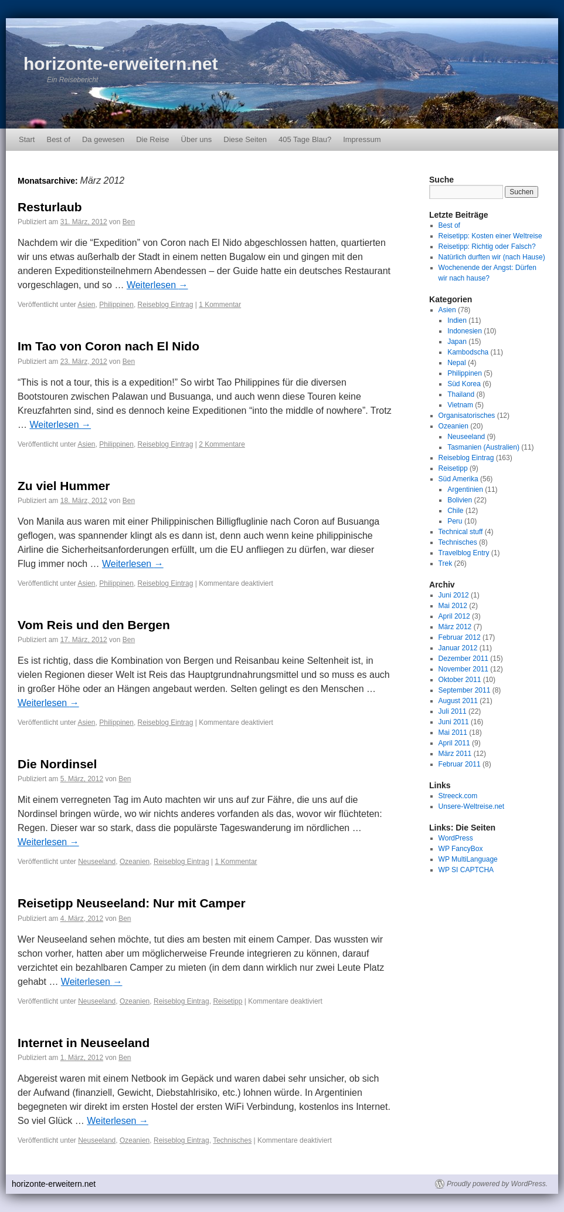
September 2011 (465, 690)
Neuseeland (96, 861)
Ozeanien (135, 861)
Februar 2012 (460, 637)
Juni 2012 (454, 595)
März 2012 (455, 627)
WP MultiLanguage (468, 859)
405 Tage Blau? (304, 139)
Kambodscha (467, 352)
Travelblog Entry (464, 553)
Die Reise (152, 139)
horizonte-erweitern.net (120, 63)
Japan (457, 341)
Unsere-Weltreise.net (472, 806)
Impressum (361, 139)
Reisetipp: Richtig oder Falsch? (487, 246)
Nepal (456, 363)
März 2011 (455, 754)
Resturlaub (50, 207)
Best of (58, 139)
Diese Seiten (245, 139)
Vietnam (460, 405)
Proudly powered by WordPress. (497, 1184)
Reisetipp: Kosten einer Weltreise (490, 236)
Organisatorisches (467, 415)
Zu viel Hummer (64, 485)
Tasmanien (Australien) (483, 447)
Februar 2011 (460, 764)
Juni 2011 (454, 722)
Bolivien (459, 500)
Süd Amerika (458, 479)
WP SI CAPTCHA (466, 870)
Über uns (196, 139)
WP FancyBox (461, 849)
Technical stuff (461, 532)
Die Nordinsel (57, 764)
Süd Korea (464, 384)
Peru (454, 521)
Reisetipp (227, 1001)
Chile (455, 511)
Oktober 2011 (460, 680)
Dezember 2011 (463, 658)
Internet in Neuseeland (84, 1042)
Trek (446, 563)
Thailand (460, 394)
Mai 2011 (453, 732)
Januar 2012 (458, 648)
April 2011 (454, 743)
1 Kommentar (220, 305)
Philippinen (116, 305)
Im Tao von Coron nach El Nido (108, 346)
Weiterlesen (157, 285)
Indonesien (464, 331)
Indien (457, 320)
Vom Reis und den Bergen (94, 625)
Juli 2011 (453, 711)
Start (27, 139)
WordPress (456, 838)
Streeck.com (458, 796)
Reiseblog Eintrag (165, 305)
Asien (87, 305)
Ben (129, 222)
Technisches (232, 1140)
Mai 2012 (453, 606)
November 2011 (463, 669)
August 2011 (458, 701)
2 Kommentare (222, 444)
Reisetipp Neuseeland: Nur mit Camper (132, 903)
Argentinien (465, 489)
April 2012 (454, 616)
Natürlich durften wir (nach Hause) (492, 257)
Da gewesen (103, 139)
